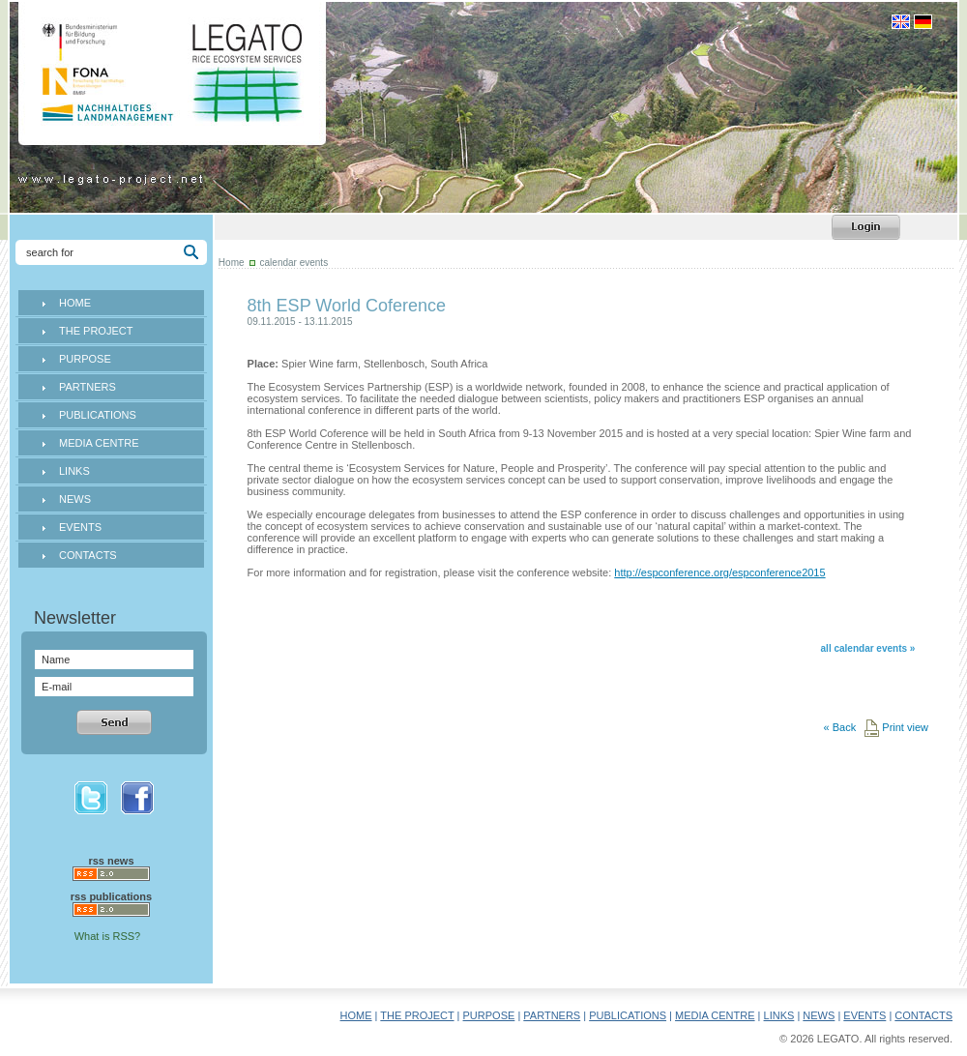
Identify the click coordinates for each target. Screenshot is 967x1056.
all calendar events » (868, 648)
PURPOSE (85, 359)
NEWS (75, 499)
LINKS (74, 471)
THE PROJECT (95, 331)
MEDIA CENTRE (99, 443)
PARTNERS (87, 387)
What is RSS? (107, 936)
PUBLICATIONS (97, 415)
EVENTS (80, 527)
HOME (75, 302)
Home (232, 262)
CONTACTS (88, 555)
